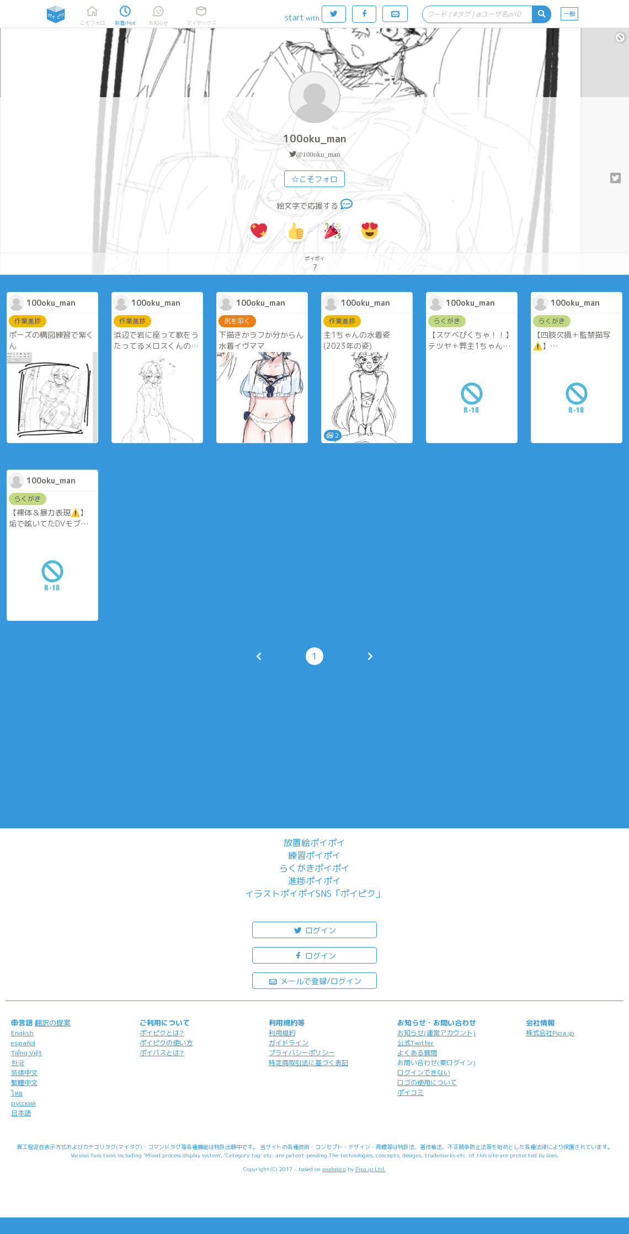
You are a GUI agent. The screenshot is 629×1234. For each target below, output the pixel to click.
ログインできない (423, 1072)
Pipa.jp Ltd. (370, 1169)
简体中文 (24, 1072)
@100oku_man (318, 154)
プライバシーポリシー (302, 1052)
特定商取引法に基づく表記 (308, 1062)
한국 (17, 1062)
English (22, 1033)
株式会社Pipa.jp (550, 1033)
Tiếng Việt (26, 1052)
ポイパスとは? (162, 1052)
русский (23, 1103)
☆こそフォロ (314, 179)
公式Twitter (415, 1042)
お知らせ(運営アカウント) (436, 1033)
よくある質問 (417, 1052)
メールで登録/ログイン (314, 980)
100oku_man (315, 139)
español (23, 1042)
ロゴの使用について (427, 1082)
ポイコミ (410, 1092)
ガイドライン (288, 1042)
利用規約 (282, 1033)
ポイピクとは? (162, 1033)
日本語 (21, 1113)
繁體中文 (24, 1082)
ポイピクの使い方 (166, 1042)
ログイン (314, 930)
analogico (334, 1169)
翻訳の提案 (53, 1023)
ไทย (17, 1093)
